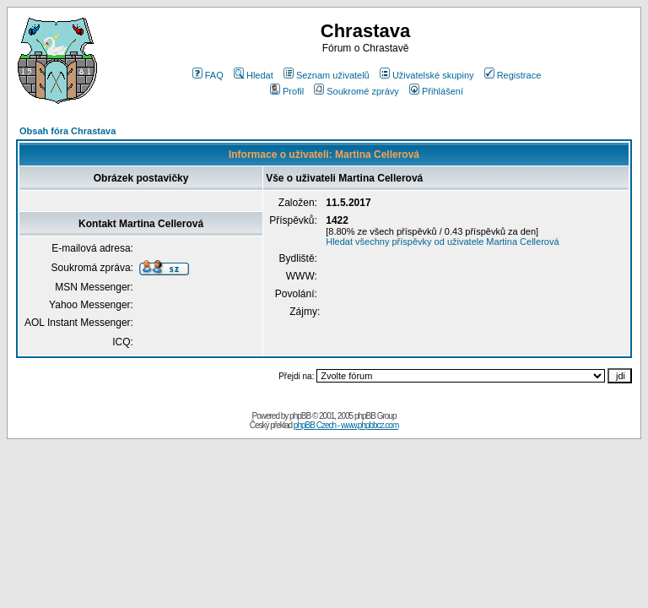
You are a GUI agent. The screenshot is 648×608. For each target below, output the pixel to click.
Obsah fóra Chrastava (67, 131)
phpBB (299, 416)
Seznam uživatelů (327, 75)
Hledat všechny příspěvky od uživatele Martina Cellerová (442, 241)
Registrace (513, 75)
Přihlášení (436, 91)
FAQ (208, 75)
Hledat (253, 75)
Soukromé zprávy (356, 91)
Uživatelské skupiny (427, 75)
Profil (287, 91)
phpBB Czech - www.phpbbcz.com (346, 425)
